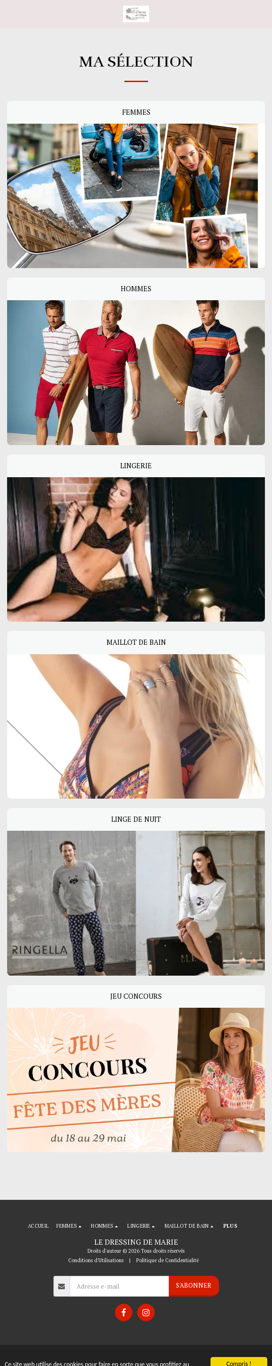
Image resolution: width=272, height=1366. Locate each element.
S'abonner (193, 1285)
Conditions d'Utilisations (95, 1260)
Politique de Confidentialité (167, 1260)
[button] (10, 13)
